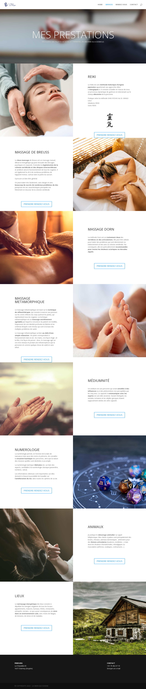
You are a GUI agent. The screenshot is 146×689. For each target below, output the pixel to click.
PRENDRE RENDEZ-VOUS (109, 134)
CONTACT (134, 5)
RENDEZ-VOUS (121, 5)
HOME (100, 5)
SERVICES (109, 5)
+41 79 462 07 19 (113, 666)
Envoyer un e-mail (113, 668)
